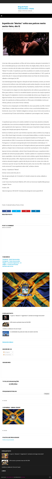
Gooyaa (23, 477)
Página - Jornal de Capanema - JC (12, 263)
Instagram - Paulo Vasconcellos (11, 261)
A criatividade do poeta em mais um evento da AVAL (24, 332)
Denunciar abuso (8, 342)
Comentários (7, 354)
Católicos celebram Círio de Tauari (12, 329)
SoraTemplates (10, 477)
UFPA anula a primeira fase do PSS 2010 (20, 322)
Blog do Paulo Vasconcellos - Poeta (26, 8)
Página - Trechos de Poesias (10, 264)
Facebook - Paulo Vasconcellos (11, 259)
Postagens (6, 352)
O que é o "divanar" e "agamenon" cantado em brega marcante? (27, 315)
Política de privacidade (8, 440)
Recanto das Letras (8, 266)
